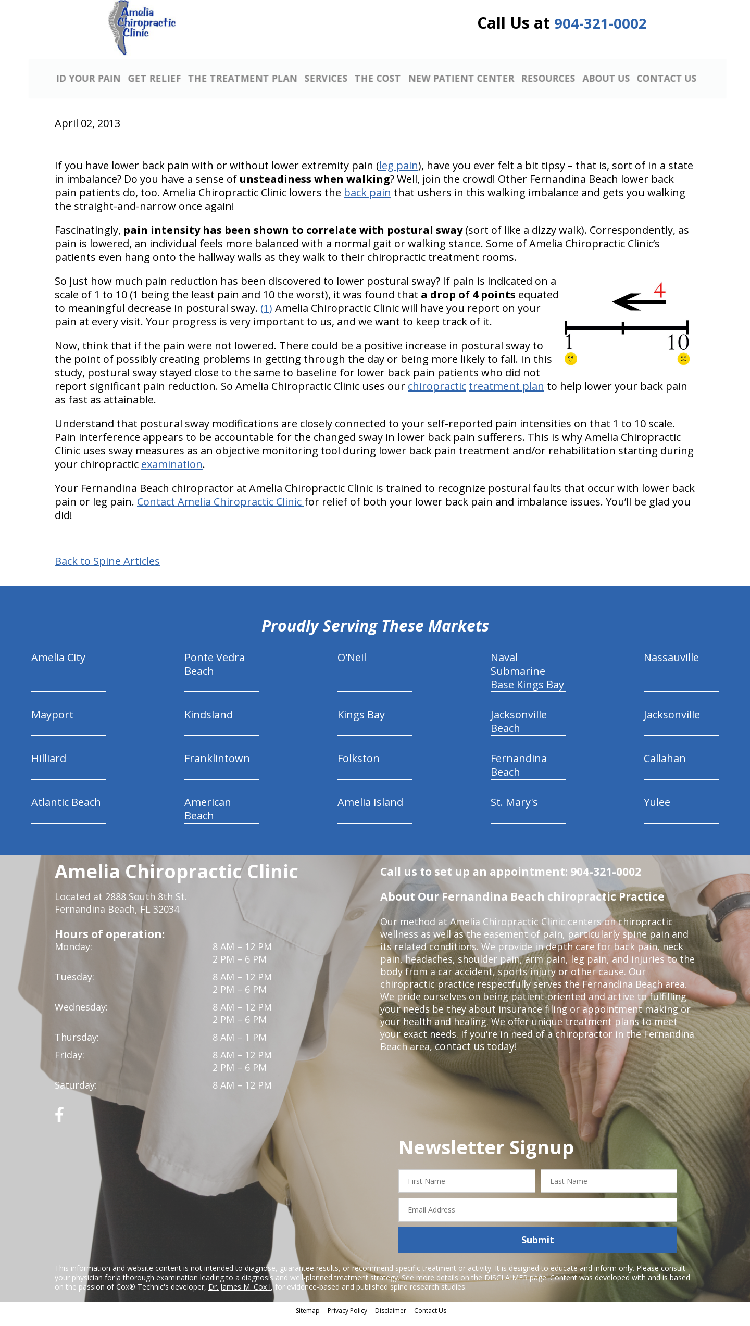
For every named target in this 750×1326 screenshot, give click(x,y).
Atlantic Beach (66, 810)
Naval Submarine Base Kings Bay (527, 678)
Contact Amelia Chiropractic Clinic (220, 509)
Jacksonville (672, 722)
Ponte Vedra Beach (214, 672)
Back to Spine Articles (107, 569)
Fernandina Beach (519, 773)
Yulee (657, 810)
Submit (537, 1248)
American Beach (207, 816)
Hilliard (48, 766)
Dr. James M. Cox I (239, 1294)
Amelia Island (370, 810)
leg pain (398, 173)
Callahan (665, 766)
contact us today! (473, 1054)
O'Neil (352, 665)
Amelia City (58, 665)
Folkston (359, 766)
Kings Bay (361, 722)
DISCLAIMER (506, 1285)
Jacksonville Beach (519, 729)
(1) (266, 316)
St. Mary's (514, 810)
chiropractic (437, 394)
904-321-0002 (600, 27)
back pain (367, 200)
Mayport (52, 722)
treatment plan (506, 394)
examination (172, 472)
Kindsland (208, 722)
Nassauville (671, 665)
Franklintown (217, 766)
